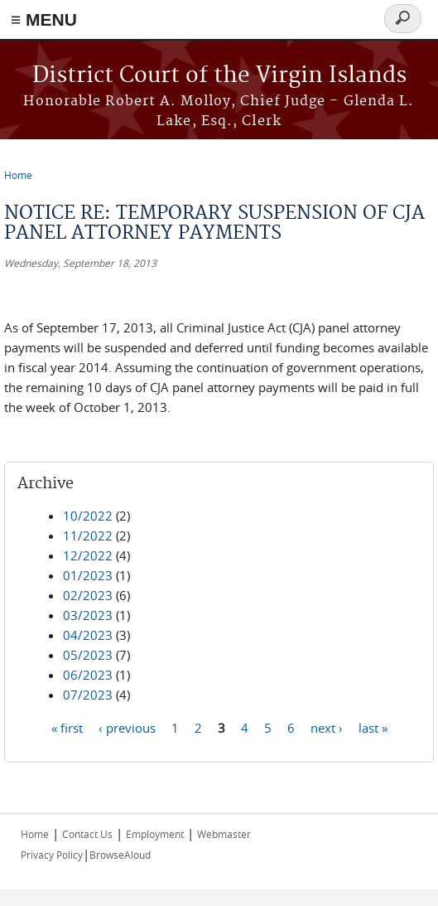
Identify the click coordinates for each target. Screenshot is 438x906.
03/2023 (88, 615)
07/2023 (88, 694)
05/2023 (88, 655)
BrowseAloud (120, 854)
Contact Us (87, 834)
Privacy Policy (52, 854)
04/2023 (88, 635)
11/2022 (88, 535)
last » (373, 727)
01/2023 (88, 575)
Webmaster (224, 834)
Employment (155, 834)
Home (18, 175)
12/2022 (88, 555)
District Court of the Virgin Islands (219, 76)
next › (326, 727)
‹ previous (127, 727)
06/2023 (88, 674)
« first (67, 727)
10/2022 (88, 515)
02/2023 (88, 595)
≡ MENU (44, 19)
